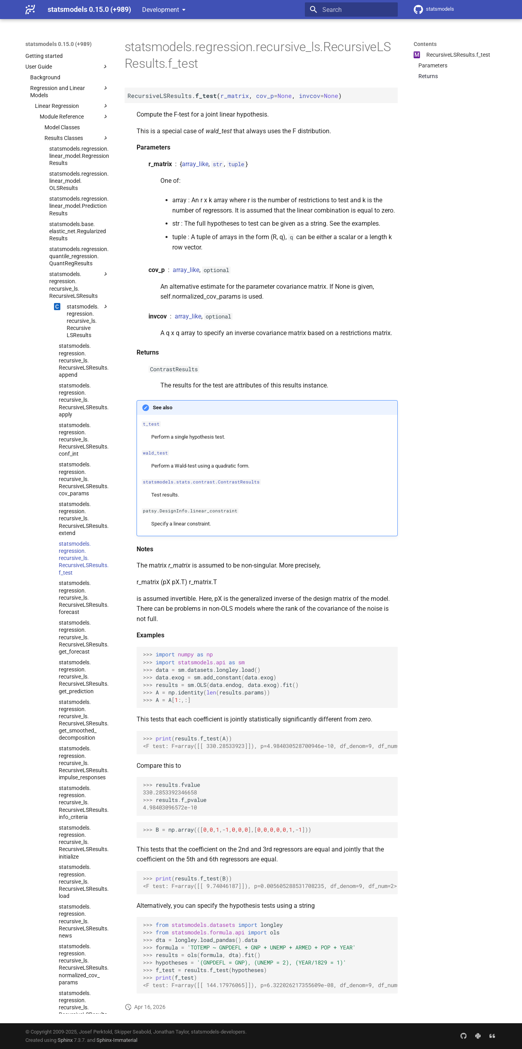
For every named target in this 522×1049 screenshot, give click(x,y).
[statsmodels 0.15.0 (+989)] (30, 9)
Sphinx (65, 1040)
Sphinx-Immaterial (116, 1040)
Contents (425, 44)
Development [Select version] (160, 9)
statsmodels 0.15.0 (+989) (58, 44)
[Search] (351, 9)
